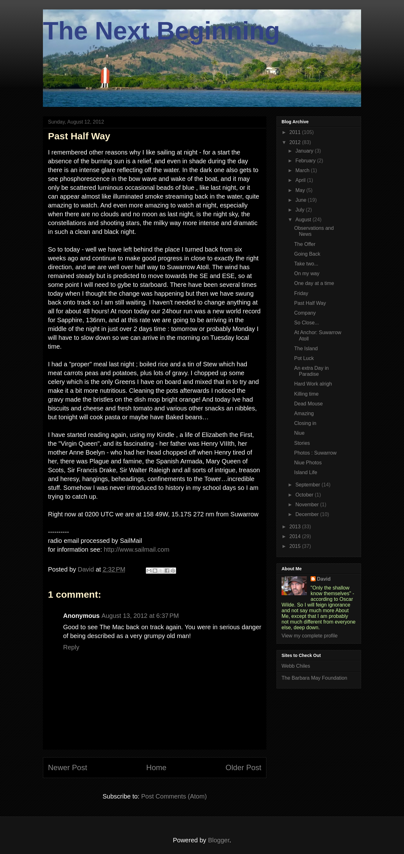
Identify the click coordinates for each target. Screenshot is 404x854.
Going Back (307, 254)
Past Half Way (310, 303)
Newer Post (67, 767)
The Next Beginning (161, 31)
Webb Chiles (296, 666)
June (301, 200)
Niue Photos (308, 462)
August (303, 219)
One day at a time (314, 283)
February (306, 160)
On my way (306, 273)
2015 (295, 546)
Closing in (305, 423)
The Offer (304, 244)
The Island (306, 348)
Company (305, 313)
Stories (302, 443)
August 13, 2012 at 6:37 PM (140, 615)
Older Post (243, 767)
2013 (295, 526)
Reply (71, 647)
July (300, 209)
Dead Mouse (308, 403)
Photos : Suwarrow (315, 453)
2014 (295, 536)
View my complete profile (310, 635)
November (307, 504)
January (305, 151)
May (300, 190)
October (305, 494)
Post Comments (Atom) (174, 796)
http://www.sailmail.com (136, 549)
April (301, 180)
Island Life (305, 472)
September (308, 484)
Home (156, 767)
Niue (299, 433)
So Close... (306, 322)
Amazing (304, 413)
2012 (295, 142)
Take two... (306, 263)
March (303, 170)
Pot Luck (304, 358)
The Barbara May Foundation (314, 678)
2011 (295, 132)
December (307, 514)
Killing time (306, 394)
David (324, 579)
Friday (301, 293)
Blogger (218, 840)
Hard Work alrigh (313, 383)
